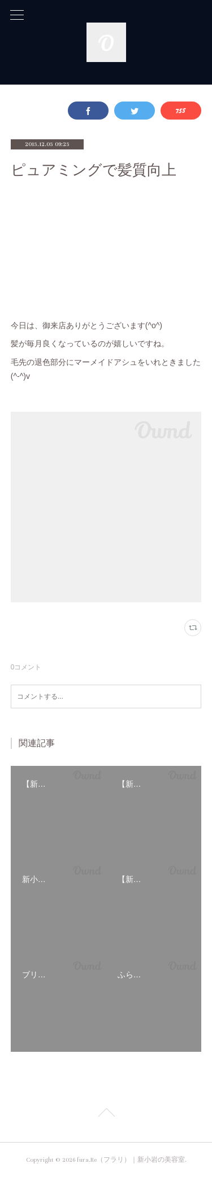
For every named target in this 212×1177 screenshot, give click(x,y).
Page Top (106, 1114)
